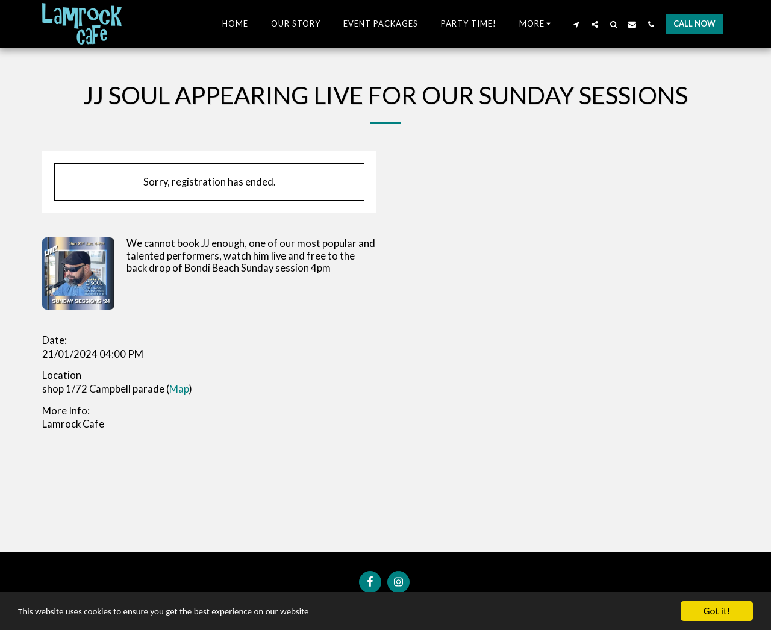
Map (179, 389)
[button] (576, 24)
